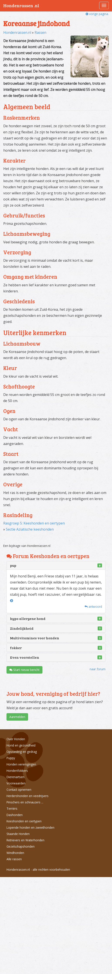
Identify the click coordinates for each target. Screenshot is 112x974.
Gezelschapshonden (21, 846)
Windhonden (15, 853)
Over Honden (16, 739)
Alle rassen (14, 859)
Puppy (11, 758)
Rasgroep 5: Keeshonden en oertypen (34, 523)
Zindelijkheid (21, 628)
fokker (16, 647)
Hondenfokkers (17, 771)
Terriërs (12, 808)
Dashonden (15, 815)
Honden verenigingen (21, 764)
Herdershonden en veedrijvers (27, 796)
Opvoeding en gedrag (22, 752)
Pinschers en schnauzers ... (25, 802)
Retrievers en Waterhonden (25, 840)
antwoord (93, 606)
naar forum (97, 669)
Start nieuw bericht (24, 670)
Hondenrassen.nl (17, 32)
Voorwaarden (16, 783)
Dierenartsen (15, 777)
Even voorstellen (24, 657)
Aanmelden (17, 717)
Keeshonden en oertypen (24, 821)
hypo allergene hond (27, 618)
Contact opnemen (19, 789)
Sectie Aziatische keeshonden (30, 529)
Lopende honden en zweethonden (30, 827)
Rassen (40, 32)
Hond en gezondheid (21, 745)
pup (13, 565)
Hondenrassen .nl (21, 5)
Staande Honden (18, 834)
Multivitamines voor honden (34, 638)
